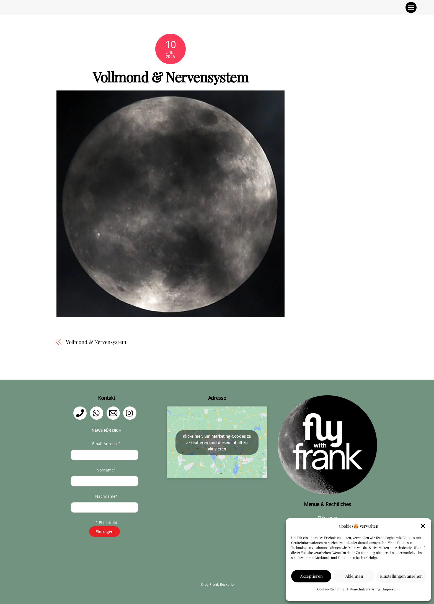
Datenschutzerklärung (363, 589)
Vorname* (106, 470)
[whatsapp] (97, 412)
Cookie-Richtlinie (330, 589)
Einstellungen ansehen (401, 576)
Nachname (106, 496)
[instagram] (130, 412)
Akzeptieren (311, 576)
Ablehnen (354, 576)
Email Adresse (106, 443)
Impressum (391, 589)
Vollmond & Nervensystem (96, 341)
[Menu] (411, 7)
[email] (114, 412)
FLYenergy (327, 517)
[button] (423, 526)
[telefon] (81, 412)
